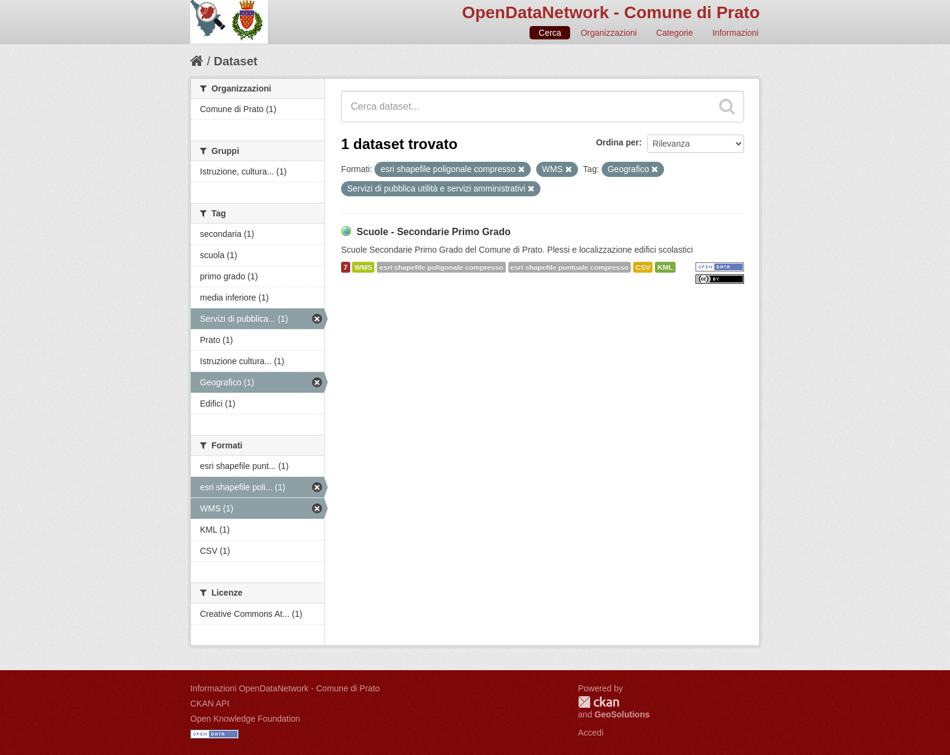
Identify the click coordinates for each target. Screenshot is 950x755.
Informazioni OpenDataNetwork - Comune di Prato (285, 688)
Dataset (235, 61)
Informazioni (735, 33)
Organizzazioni (608, 33)
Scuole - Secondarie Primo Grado (433, 232)
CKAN (598, 702)
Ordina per (617, 142)
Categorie (674, 33)
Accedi (590, 732)
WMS (363, 267)
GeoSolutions (621, 714)
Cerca (550, 33)
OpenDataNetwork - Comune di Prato (611, 12)
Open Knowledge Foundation (245, 718)
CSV (643, 267)
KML (665, 267)
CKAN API (210, 703)
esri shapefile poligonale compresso (441, 267)
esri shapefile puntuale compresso (570, 267)
